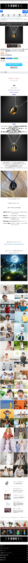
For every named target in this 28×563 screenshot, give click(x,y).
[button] (1, 11)
